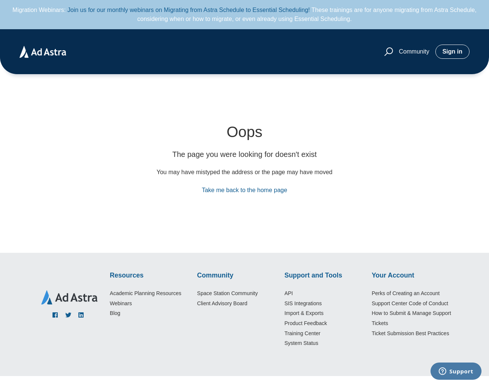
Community (414, 51)
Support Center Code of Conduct (410, 303)
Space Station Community (227, 293)
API (288, 293)
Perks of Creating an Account (406, 293)
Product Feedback (305, 323)
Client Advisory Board (222, 303)
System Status (301, 343)
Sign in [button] (452, 51)
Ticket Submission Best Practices (410, 333)
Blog (115, 313)
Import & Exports (303, 313)
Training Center (302, 333)
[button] (387, 52)
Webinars (121, 303)
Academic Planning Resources (146, 293)
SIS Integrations (303, 303)
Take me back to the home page (244, 190)
